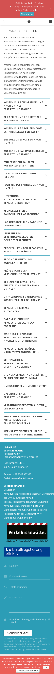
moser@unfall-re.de (22, 478)
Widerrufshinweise (37, 649)
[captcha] (29, 622)
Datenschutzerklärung (14, 649)
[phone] (29, 587)
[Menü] (50, 21)
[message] (29, 603)
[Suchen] (3, 21)
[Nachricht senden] (18, 633)
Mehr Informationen (28, 671)
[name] (29, 566)
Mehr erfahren (27, 14)
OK (46, 667)
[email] (29, 576)
